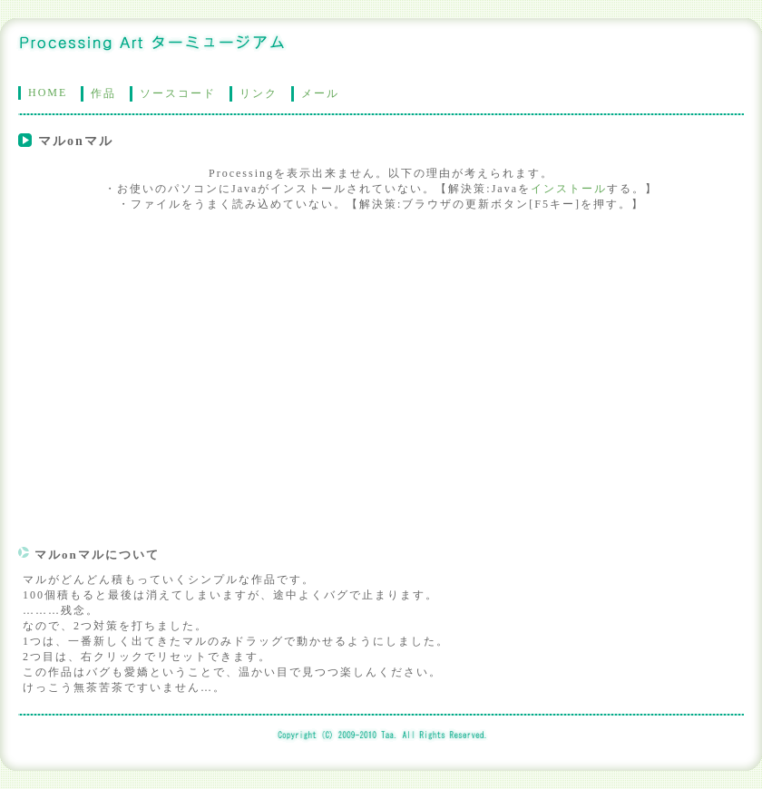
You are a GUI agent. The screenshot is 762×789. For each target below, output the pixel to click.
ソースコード (178, 93)
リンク (258, 93)
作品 (103, 93)
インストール (569, 188)
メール (320, 93)
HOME (47, 92)
